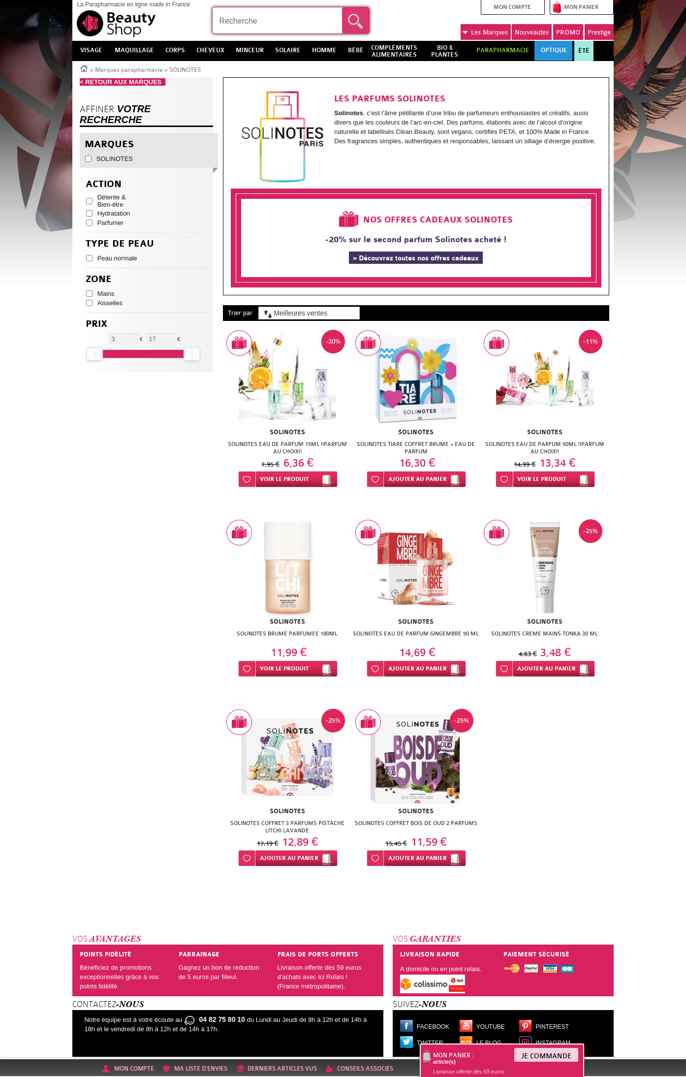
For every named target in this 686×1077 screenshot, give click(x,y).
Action (104, 184)
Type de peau (120, 244)
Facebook (433, 1026)
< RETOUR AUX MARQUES (122, 82)
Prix (96, 324)
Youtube (490, 1026)
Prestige (599, 32)
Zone (99, 279)
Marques (485, 32)
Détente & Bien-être (111, 200)
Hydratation (113, 213)
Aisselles (110, 303)
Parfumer (110, 222)
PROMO (568, 32)
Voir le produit (284, 479)
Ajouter (417, 479)
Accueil (84, 68)
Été (584, 51)
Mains (106, 293)
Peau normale (117, 258)
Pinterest (552, 1026)
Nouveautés (532, 32)
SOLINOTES (114, 158)
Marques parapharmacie (129, 69)
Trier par (240, 313)
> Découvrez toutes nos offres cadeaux (416, 258)
